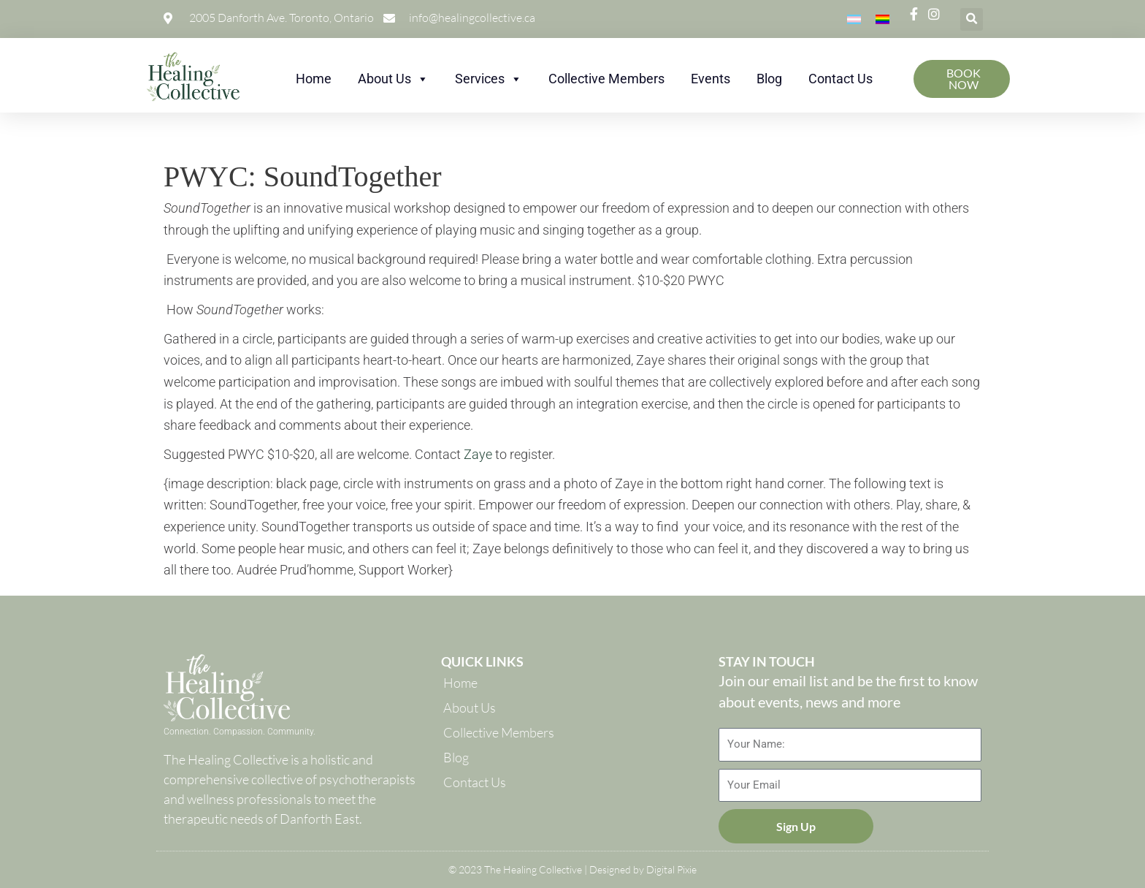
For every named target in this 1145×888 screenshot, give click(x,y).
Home (314, 78)
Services (488, 78)
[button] (971, 19)
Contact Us (840, 78)
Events (710, 78)
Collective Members (606, 78)
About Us (393, 78)
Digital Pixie (671, 869)
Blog (769, 78)
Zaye (478, 454)
